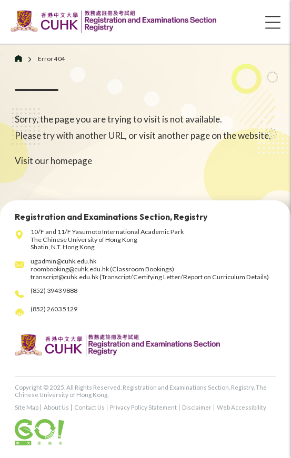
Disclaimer (197, 407)
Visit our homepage (53, 160)
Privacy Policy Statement (143, 407)
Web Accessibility (241, 407)
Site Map (26, 407)
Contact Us (89, 407)
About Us (56, 407)
